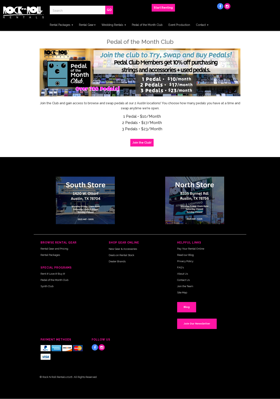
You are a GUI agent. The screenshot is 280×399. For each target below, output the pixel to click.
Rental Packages (61, 24)
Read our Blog (185, 254)
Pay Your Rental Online (190, 248)
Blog (187, 307)
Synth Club (47, 286)
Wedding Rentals (113, 24)
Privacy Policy (185, 261)
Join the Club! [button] (141, 142)
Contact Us (183, 280)
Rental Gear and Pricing (54, 248)
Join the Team (185, 286)
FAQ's (180, 267)
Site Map (182, 292)
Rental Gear (87, 24)
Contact (202, 24)
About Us (182, 273)
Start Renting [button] (163, 7)
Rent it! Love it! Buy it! (53, 273)
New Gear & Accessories (123, 248)
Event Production (179, 24)
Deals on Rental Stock (121, 255)
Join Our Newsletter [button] (197, 323)
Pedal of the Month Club (147, 24)
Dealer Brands (117, 261)
